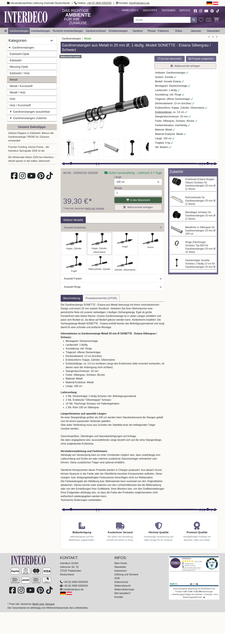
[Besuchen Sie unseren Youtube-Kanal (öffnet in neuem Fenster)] (206, 11)
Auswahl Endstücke (113, 227)
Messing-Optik (19, 66)
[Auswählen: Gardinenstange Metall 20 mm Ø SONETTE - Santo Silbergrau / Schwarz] (73, 243)
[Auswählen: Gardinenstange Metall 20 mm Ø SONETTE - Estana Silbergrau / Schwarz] (99, 243)
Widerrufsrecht (122, 585)
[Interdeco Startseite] (26, 16)
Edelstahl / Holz (20, 73)
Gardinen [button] (137, 31)
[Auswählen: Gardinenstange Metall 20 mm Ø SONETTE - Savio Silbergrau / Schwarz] (125, 243)
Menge (118, 188)
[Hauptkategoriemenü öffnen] (5, 31)
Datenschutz (121, 582)
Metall (13, 79)
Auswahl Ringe (113, 286)
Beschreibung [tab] (71, 298)
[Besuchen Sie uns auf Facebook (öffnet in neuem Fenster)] (195, 11)
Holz (12, 98)
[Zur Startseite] (28, 560)
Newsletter (120, 567)
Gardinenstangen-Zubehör (28, 118)
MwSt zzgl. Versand (94, 208)
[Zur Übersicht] (213, 37)
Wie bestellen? (122, 593)
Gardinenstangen (21, 47)
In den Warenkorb (138, 200)
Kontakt (118, 597)
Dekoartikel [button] (213, 31)
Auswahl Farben (113, 278)
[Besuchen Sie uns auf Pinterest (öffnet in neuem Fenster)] (212, 11)
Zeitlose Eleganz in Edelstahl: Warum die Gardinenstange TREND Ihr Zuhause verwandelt (31, 137)
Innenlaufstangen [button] (40, 31)
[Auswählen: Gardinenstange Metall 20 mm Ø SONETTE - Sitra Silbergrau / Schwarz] (150, 243)
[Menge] (138, 193)
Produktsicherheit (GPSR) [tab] (101, 298)
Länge (117, 177)
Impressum (120, 570)
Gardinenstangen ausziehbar (30, 111)
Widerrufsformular (124, 589)
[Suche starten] (193, 20)
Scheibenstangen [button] (118, 31)
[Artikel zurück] (209, 37)
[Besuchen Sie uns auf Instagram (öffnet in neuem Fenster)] (200, 11)
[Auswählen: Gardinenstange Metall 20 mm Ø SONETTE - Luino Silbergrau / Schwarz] (73, 264)
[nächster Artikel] (216, 37)
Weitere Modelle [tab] (73, 220)
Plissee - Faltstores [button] (158, 31)
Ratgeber (168, 10)
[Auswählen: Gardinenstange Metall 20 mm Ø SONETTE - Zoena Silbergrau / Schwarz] (125, 264)
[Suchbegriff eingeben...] (162, 20)
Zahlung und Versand (126, 574)
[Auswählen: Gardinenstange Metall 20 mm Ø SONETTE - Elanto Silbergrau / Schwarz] (99, 264)
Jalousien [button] (196, 31)
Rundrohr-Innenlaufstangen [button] (68, 31)
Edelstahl (16, 60)
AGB (117, 578)
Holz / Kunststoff (20, 105)
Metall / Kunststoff (21, 86)
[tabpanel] (112, 404)
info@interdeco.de (139, 3)
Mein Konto (120, 563)
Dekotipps (150, 10)
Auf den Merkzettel (170, 58)
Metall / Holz (17, 92)
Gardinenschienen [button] (96, 31)
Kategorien (30, 40)
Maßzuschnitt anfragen (185, 66)
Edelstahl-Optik (19, 54)
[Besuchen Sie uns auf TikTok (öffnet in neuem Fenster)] (217, 11)
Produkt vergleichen (201, 58)
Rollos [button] (178, 31)
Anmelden (130, 10)
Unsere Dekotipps (32, 127)
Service (184, 10)
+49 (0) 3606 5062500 (99, 3)
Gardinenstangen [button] (19, 31)
